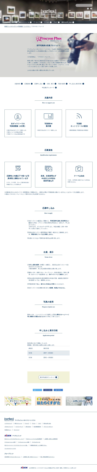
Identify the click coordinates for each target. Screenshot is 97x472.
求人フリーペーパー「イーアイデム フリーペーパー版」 (16, 445)
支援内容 (17, 83)
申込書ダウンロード (48, 87)
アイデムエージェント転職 (23, 442)
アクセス (46, 22)
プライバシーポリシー (48, 426)
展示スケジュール (24, 22)
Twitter (88, 8)
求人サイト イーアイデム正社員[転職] (34, 438)
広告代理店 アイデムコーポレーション (12, 456)
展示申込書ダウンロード (47, 377)
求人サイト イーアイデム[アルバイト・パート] (14, 438)
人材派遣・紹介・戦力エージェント (30, 456)
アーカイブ (36, 22)
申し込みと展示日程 (75, 83)
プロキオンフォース (9, 426)
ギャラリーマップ (19, 426)
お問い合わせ (28, 426)
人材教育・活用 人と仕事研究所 (51, 438)
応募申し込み (38, 83)
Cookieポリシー (8, 429)
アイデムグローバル (36, 442)
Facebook (91, 8)
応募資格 (27, 83)
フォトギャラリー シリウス (10, 448)
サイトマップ (16, 429)
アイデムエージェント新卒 (10, 442)
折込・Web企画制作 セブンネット (47, 456)
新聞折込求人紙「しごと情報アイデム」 (38, 445)
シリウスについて (9, 22)
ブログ (55, 22)
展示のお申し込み (67, 22)
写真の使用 (61, 83)
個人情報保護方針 (37, 426)
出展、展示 (50, 83)
